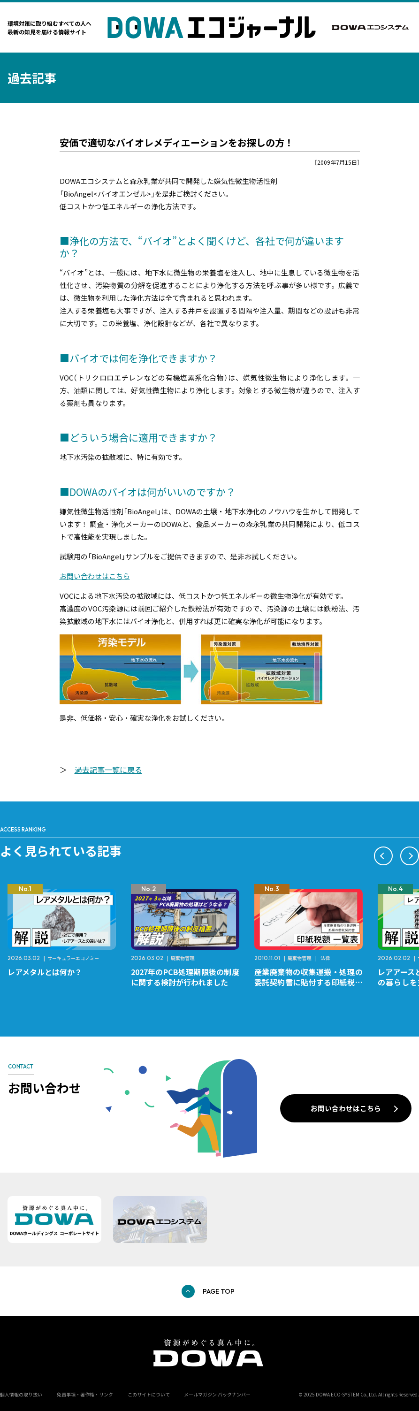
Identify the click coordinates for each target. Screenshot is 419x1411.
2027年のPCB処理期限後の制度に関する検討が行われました (185, 977)
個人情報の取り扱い (21, 1394)
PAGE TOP (219, 1291)
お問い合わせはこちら (95, 576)
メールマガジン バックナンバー (217, 1394)
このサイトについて (149, 1394)
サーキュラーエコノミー (73, 957)
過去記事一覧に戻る (108, 769)
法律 (325, 957)
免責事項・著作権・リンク (85, 1394)
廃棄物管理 (182, 957)
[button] (383, 856)
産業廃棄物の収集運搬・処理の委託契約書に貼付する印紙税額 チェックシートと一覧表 (312, 982)
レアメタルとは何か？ (45, 971)
